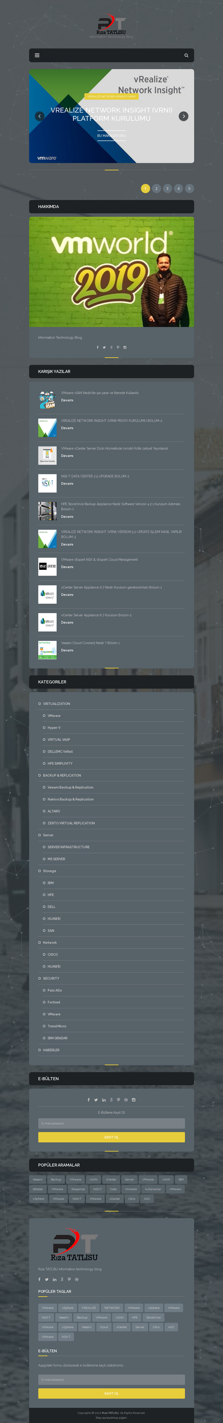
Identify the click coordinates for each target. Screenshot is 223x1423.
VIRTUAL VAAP (59, 739)
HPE (51, 895)
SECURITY (51, 978)
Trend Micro (57, 1026)
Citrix (132, 1198)
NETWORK (112, 1308)
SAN (51, 931)
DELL (51, 907)
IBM (51, 883)
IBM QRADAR (57, 1038)
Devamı (67, 400)
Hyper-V (54, 728)
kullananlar (153, 1189)
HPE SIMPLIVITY (60, 763)
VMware (54, 716)
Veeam (37, 1179)
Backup (56, 1179)
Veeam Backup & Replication (70, 787)
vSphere (38, 1198)
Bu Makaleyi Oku (111, 134)
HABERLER (51, 1050)
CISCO (53, 954)
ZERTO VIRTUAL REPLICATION (71, 823)
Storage (49, 871)
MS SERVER (56, 859)
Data (113, 1189)
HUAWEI (54, 919)
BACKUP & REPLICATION (62, 775)
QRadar (38, 1189)
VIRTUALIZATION (56, 704)
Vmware (131, 1189)
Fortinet (54, 1002)
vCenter (111, 1179)
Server (48, 835)
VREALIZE (89, 1308)
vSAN (93, 1179)
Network (50, 942)
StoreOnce (153, 1317)
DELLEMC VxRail (60, 751)
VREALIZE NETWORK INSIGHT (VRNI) (111, 94)
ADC (147, 1198)
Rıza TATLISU (110, 1413)
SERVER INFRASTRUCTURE (69, 847)
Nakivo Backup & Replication (71, 799)
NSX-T (97, 1189)
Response (78, 1189)
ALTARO (54, 811)
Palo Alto (55, 990)
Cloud (104, 1327)
